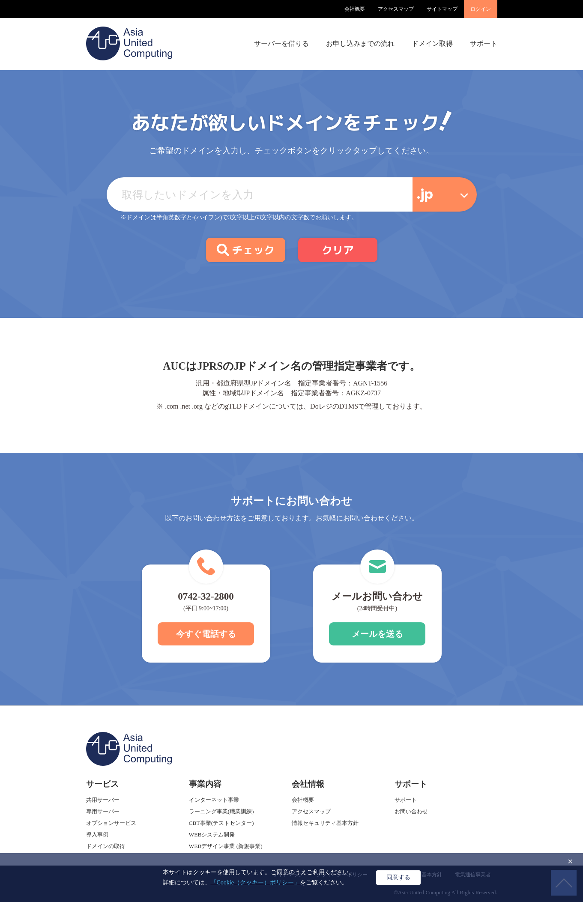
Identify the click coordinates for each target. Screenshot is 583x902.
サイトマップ (442, 9)
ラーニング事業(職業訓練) (221, 811)
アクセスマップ (396, 9)
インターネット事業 (214, 800)
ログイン (480, 9)
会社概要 (354, 9)
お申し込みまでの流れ (360, 43)
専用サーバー (103, 811)
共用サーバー (103, 800)
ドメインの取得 (105, 846)
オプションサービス (111, 823)
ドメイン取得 (432, 43)
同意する (398, 877)
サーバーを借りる (281, 43)
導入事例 (97, 834)
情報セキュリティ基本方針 (325, 823)
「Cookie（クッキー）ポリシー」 (255, 882)
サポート (483, 43)
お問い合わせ (411, 811)
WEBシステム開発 (212, 834)
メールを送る (377, 634)
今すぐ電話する (206, 634)
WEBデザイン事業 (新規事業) (226, 846)
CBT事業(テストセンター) (221, 823)
